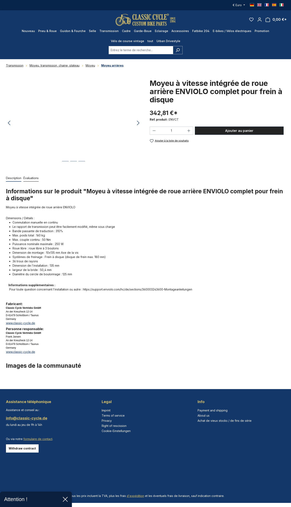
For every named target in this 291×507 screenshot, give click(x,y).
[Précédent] (9, 123)
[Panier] (276, 20)
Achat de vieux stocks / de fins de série (225, 420)
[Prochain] (138, 123)
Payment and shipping (213, 410)
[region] (74, 123)
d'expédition (135, 496)
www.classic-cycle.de (20, 323)
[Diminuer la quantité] (154, 131)
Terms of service (113, 415)
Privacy (107, 420)
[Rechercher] (178, 50)
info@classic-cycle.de (26, 418)
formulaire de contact (37, 439)
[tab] (13, 178)
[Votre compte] (259, 19)
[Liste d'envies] (251, 19)
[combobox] (141, 50)
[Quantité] (171, 131)
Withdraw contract (22, 448)
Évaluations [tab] (31, 178)
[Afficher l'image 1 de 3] (65, 164)
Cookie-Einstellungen (116, 431)
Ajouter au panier (239, 131)
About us (203, 415)
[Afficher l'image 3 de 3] (81, 164)
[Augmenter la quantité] (189, 131)
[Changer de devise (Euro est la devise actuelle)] (239, 5)
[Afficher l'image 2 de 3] (73, 164)
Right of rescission (114, 425)
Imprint (106, 410)
